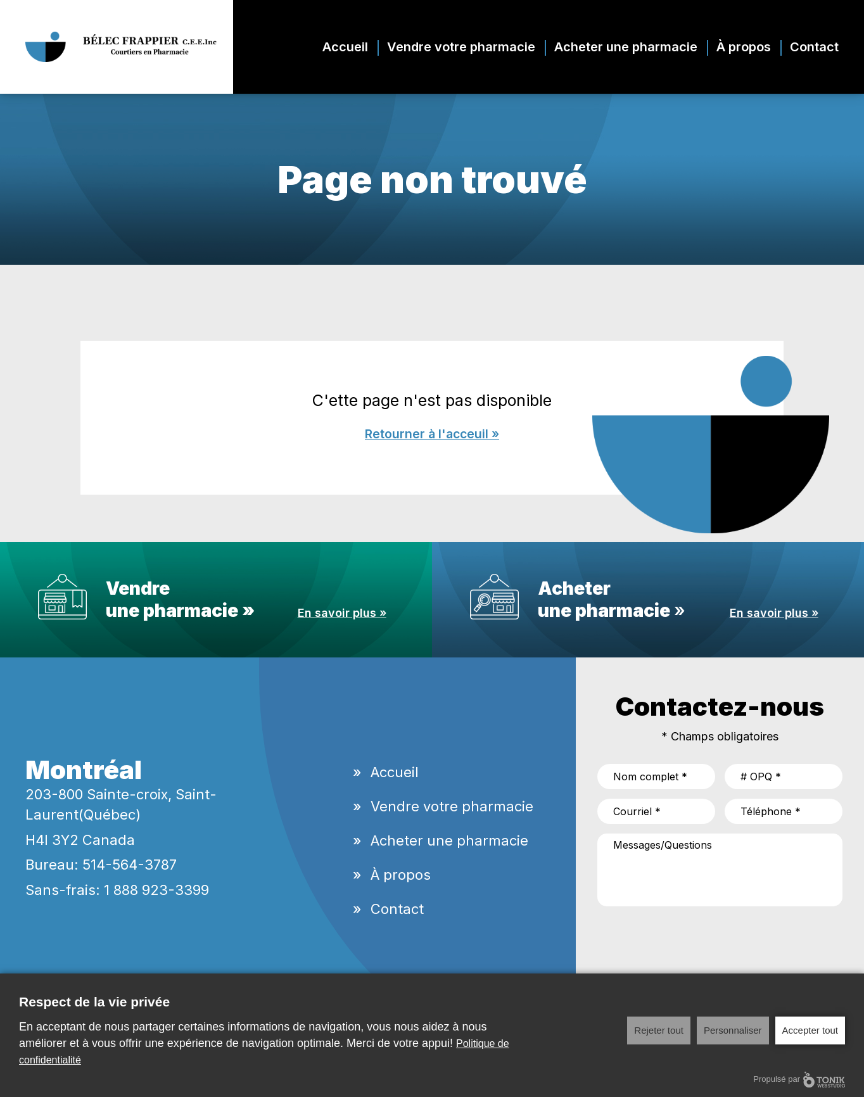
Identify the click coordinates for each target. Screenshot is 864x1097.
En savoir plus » (342, 613)
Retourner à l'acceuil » (432, 434)
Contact (814, 46)
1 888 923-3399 (156, 890)
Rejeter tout (658, 1030)
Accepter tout (810, 1030)
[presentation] (693, 941)
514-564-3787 (129, 865)
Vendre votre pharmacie (461, 46)
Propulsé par (799, 1079)
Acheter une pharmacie (625, 46)
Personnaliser (733, 1030)
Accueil (345, 46)
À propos (743, 46)
